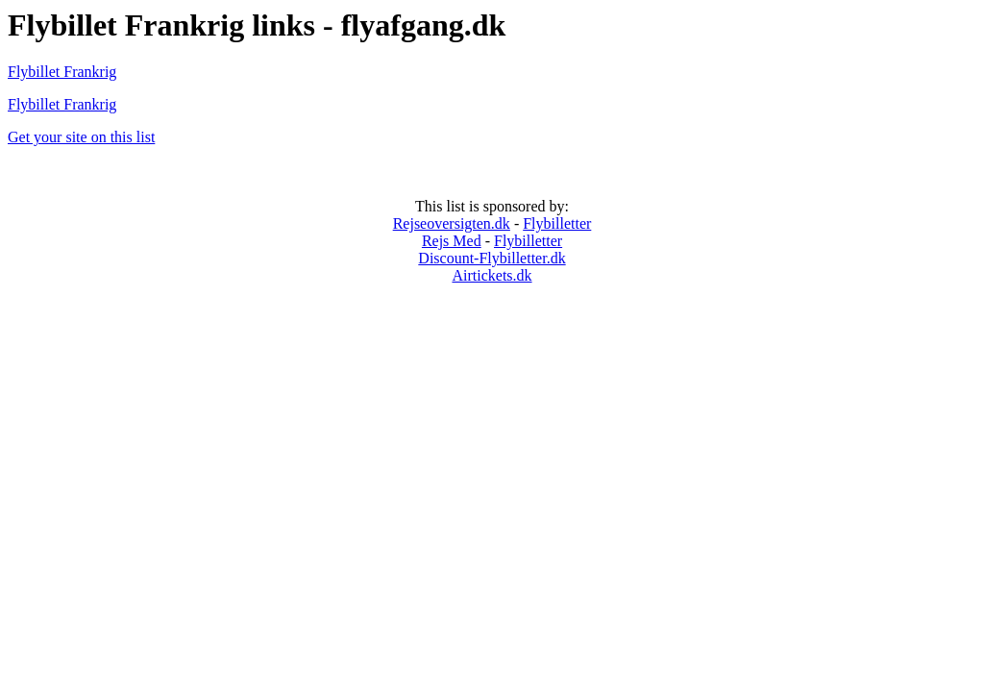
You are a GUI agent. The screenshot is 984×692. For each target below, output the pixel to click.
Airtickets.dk (491, 275)
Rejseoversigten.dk (451, 223)
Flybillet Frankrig (62, 71)
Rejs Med (451, 241)
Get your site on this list (81, 137)
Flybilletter (557, 223)
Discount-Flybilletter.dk (491, 258)
